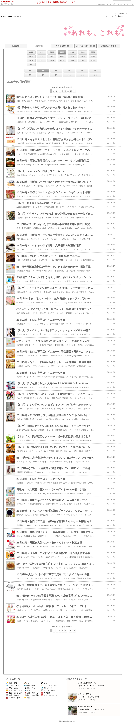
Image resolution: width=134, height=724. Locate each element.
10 (71, 91)
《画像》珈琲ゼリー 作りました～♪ (91, 709)
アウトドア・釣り (49, 686)
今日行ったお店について (87, 683)
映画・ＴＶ (29, 688)
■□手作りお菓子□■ (85, 706)
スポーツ (46, 683)
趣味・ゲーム (30, 686)
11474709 (120, 14)
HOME (3, 16)
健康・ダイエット (14, 690)
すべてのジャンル (49, 695)
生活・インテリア (14, 693)
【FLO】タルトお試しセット (88, 697)
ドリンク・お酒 (13, 698)
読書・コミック (31, 693)
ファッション (12, 686)
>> (103, 4)
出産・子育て (12, 683)
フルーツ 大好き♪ (85, 694)
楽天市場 (130, 4)
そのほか (46, 693)
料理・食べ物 (8, 4)
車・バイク (46, 688)
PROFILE (17, 16)
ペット (28, 683)
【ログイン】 (122, 16)
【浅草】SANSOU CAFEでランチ (91, 686)
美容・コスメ (12, 688)
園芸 (27, 698)
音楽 (27, 690)
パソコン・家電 (48, 690)
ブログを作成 (120, 4)
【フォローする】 (110, 16)
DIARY (9, 16)
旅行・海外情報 (31, 695)
